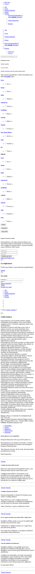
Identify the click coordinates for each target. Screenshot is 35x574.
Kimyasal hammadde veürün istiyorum (15, 16)
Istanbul (9, 143)
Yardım (6, 14)
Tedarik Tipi (4, 102)
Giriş (2, 285)
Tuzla (8, 151)
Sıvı (8, 84)
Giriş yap (7, 2)
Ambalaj (3, 117)
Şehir (2, 139)
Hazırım (8, 572)
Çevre (6, 9)
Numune (3, 125)
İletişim (10, 24)
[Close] (2, 260)
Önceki (3, 487)
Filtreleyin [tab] (7, 429)
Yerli (8, 91)
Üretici (9, 106)
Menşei (3, 87)
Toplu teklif (4, 231)
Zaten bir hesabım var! (7, 258)
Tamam (3, 270)
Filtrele (3, 224)
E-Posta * (4, 279)
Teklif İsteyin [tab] (8, 430)
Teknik (9, 99)
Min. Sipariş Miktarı (6, 132)
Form (2, 80)
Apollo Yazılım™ (11, 310)
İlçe (2, 147)
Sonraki (3, 461)
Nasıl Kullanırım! (13, 20)
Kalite (2, 95)
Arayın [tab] (6, 427)
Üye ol (6, 4)
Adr (5, 7)
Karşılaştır (4, 228)
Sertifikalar (4, 110)
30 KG (9, 136)
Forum (6, 12)
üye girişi (7, 76)
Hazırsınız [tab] (7, 432)
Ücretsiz (9, 129)
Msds (8, 114)
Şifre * (3, 281)
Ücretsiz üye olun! (6, 256)
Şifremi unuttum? (6, 283)
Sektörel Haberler (9, 10)
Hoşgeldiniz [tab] (8, 425)
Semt (2, 217)
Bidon (8, 121)
